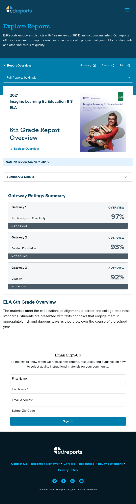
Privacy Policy (68, 470)
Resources (86, 463)
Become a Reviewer (45, 463)
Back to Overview (26, 149)
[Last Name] (68, 389)
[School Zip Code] (68, 411)
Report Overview (19, 65)
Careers (69, 463)
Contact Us (19, 463)
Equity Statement (110, 463)
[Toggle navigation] (127, 10)
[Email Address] (68, 400)
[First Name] (68, 378)
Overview (116, 208)
